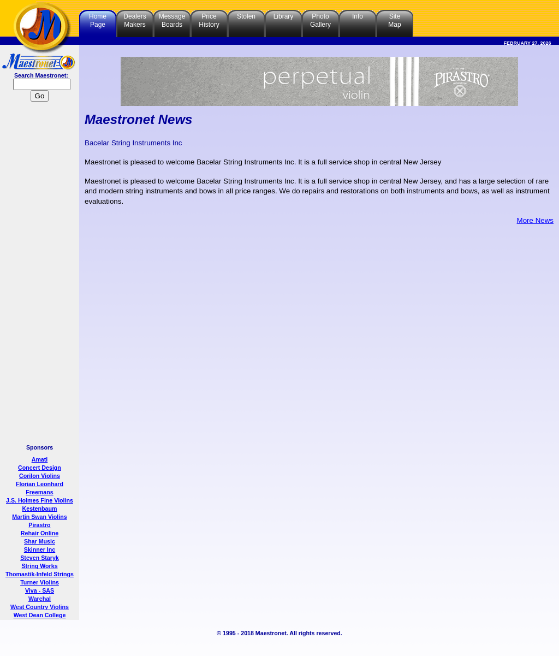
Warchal (39, 598)
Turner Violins (39, 582)
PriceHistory (209, 20)
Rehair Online (39, 533)
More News (535, 220)
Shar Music (39, 541)
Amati (40, 459)
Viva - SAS (39, 590)
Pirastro (39, 525)
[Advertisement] (40, 274)
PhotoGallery (320, 20)
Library (283, 16)
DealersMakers (134, 20)
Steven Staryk (39, 557)
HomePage (97, 20)
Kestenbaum (39, 508)
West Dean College (40, 615)
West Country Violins (39, 607)
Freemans (39, 492)
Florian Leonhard (39, 484)
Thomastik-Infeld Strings (39, 574)
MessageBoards (172, 20)
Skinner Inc (39, 549)
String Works (39, 566)
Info (357, 16)
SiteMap (394, 20)
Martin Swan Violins (39, 516)
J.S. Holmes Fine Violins (39, 500)
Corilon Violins (39, 475)
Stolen (246, 16)
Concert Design (39, 467)
